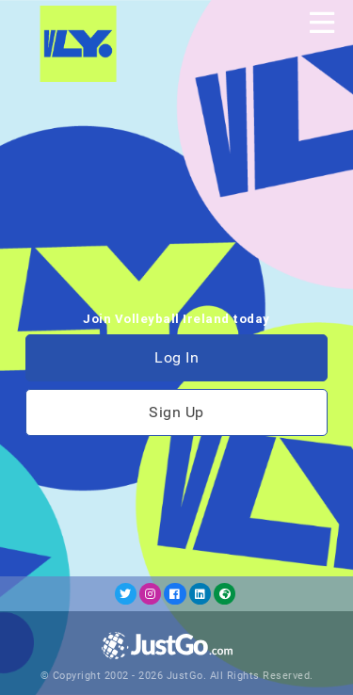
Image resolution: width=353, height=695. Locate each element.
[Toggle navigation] (321, 22)
